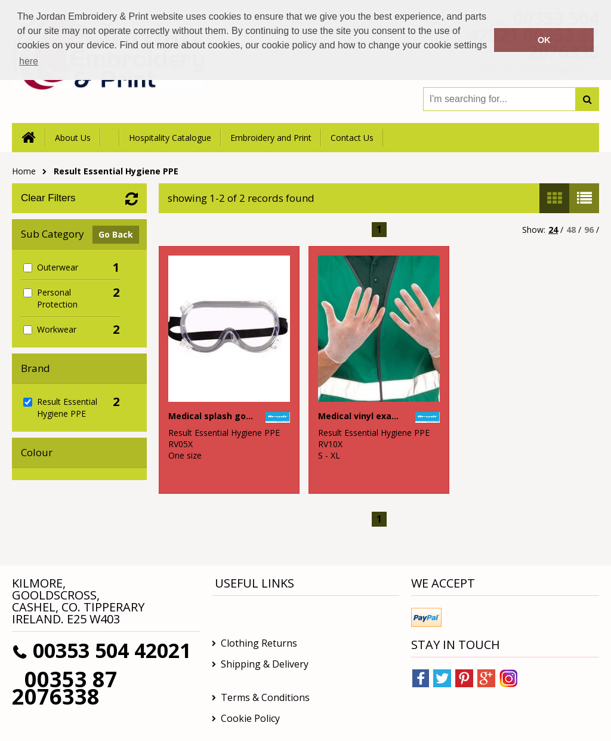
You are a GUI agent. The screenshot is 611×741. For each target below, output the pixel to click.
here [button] (28, 61)
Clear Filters (48, 198)
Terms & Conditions (265, 697)
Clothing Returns (259, 643)
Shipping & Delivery (264, 664)
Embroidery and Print (270, 137)
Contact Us (352, 137)
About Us (73, 137)
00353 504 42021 (112, 650)
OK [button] (544, 40)
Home (24, 171)
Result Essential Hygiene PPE (116, 171)
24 (553, 229)
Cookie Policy (250, 718)
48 (571, 229)
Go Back (115, 234)
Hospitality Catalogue (170, 137)
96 (589, 229)
